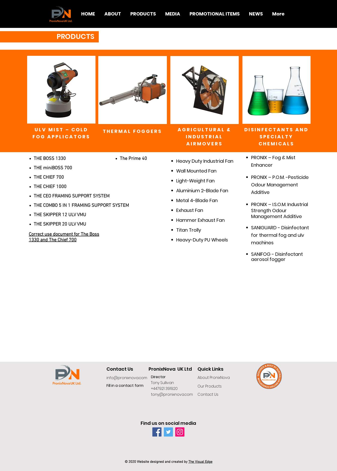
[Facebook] (156, 432)
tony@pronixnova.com (172, 394)
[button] (143, 14)
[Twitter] (168, 432)
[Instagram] (179, 432)
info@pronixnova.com (126, 378)
